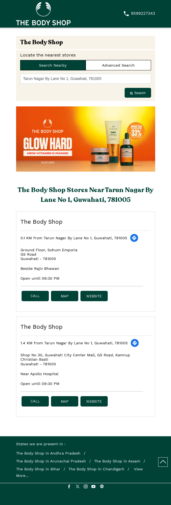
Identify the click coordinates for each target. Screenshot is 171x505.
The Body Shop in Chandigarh (96, 469)
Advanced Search (118, 65)
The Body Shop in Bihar (38, 469)
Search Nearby (53, 65)
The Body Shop (41, 221)
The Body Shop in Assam (117, 461)
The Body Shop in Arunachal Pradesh (51, 461)
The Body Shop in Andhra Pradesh (48, 453)
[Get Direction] (134, 238)
